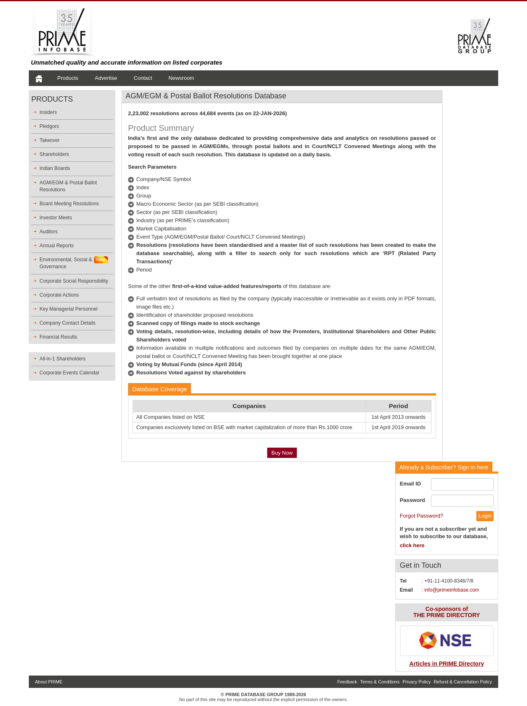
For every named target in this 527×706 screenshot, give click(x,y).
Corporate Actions (59, 295)
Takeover (50, 140)
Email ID (410, 484)
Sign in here (443, 467)
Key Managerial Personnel (69, 309)
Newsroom (181, 78)
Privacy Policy (416, 681)
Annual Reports (57, 245)
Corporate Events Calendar (69, 373)
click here (412, 545)
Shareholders (54, 154)
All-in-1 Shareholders (63, 359)
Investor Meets (56, 218)
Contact (143, 78)
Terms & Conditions (379, 681)
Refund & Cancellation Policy (463, 681)
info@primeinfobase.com (451, 590)
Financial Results (58, 337)
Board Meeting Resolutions (69, 204)
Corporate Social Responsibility (74, 281)
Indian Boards (55, 168)
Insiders (48, 112)
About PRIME (49, 681)
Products (67, 78)
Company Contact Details (68, 323)
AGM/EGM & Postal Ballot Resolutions (68, 186)
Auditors (49, 232)
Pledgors (49, 126)
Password (412, 500)
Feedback (347, 681)
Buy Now (282, 453)
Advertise (106, 78)
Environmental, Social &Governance (66, 263)
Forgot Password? (421, 516)
